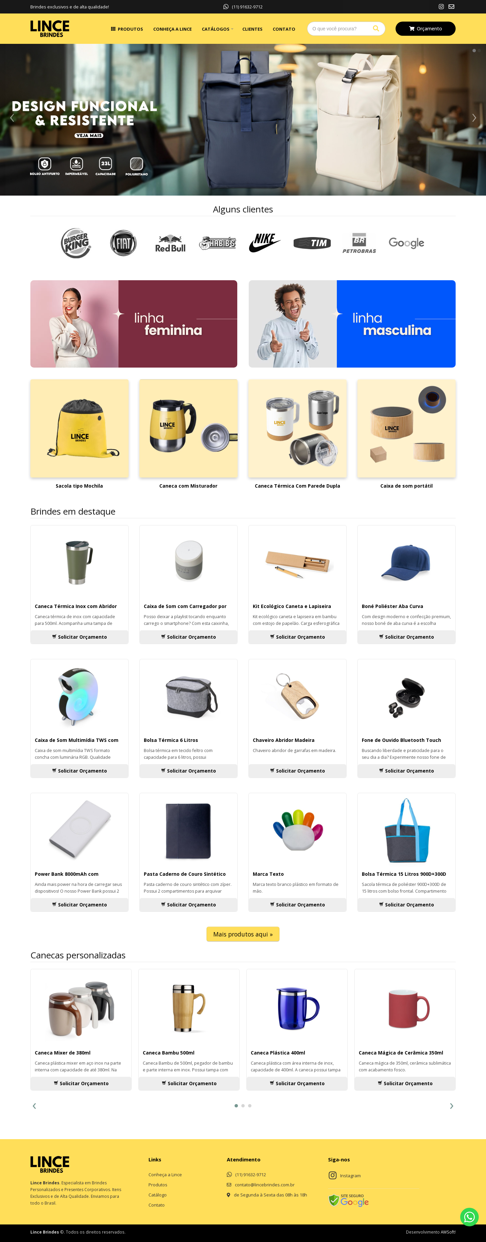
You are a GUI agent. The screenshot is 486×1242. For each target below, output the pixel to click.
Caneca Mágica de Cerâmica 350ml (401, 1052)
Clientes (252, 29)
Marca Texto (268, 874)
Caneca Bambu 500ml (168, 1052)
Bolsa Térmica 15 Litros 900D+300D (404, 874)
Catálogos (216, 29)
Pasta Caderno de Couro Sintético (185, 874)
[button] (236, 1105)
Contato (284, 29)
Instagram (350, 1176)
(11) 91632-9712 (243, 7)
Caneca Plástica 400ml (278, 1052)
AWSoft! (448, 1232)
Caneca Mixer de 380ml (62, 1052)
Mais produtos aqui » (243, 934)
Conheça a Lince (172, 29)
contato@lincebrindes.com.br (265, 1185)
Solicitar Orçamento (79, 637)
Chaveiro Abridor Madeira (284, 740)
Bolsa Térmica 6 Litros (171, 740)
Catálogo (157, 1195)
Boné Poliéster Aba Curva (392, 606)
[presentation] (34, 1105)
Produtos (130, 29)
